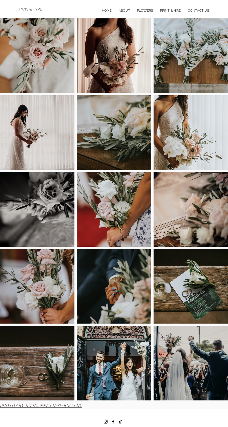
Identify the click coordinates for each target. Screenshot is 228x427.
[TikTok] (120, 421)
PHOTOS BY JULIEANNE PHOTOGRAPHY (41, 405)
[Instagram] (105, 421)
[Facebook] (113, 421)
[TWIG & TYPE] (34, 9)
